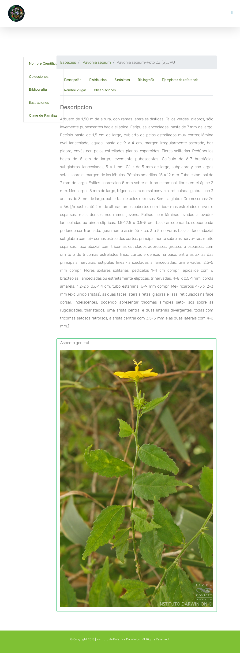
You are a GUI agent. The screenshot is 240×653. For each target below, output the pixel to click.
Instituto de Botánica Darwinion (118, 639)
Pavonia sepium (96, 62)
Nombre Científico (43, 63)
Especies (68, 62)
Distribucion (98, 80)
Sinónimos (122, 80)
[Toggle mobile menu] (232, 12)
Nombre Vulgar (75, 90)
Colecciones (39, 76)
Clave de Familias (43, 115)
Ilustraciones (39, 102)
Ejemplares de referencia (180, 80)
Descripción (72, 80)
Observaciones (105, 90)
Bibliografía (38, 89)
